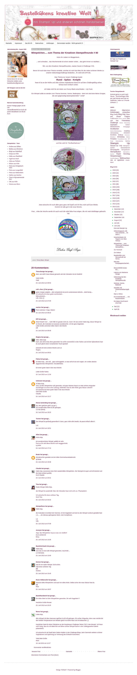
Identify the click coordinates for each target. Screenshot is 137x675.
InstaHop (127, 131)
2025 (114, 173)
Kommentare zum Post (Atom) (48, 655)
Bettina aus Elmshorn (16, 149)
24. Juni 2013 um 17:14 (43, 448)
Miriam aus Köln (14, 163)
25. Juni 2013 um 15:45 (43, 573)
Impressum (18, 43)
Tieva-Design (40, 271)
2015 (114, 201)
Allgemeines (126, 110)
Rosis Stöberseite (42, 580)
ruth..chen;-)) (40, 289)
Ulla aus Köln (13, 181)
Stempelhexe (40, 506)
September (118, 217)
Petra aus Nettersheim (16, 172)
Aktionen (113, 110)
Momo (38, 611)
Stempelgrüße (114, 149)
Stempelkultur (115, 152)
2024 (114, 176)
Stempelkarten (125, 149)
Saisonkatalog (119, 141)
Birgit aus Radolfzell (15, 151)
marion (38, 307)
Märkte (128, 137)
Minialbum (112, 137)
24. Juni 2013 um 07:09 (43, 301)
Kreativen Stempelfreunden (61, 66)
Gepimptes (113, 125)
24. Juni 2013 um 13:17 (43, 396)
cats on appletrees (117, 160)
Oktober (117, 214)
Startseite (9, 43)
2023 (114, 178)
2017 (114, 195)
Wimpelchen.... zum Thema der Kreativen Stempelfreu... (121, 245)
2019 (114, 190)
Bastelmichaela (41, 546)
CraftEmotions (114, 118)
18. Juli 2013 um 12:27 (43, 643)
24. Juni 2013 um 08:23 (43, 313)
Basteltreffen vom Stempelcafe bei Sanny (120, 257)
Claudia (38, 468)
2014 (114, 204)
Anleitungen (50, 43)
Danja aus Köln (14, 154)
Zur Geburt (117, 252)
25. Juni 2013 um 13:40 (43, 555)
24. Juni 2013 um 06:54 (43, 283)
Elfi (37, 319)
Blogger (78, 670)
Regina (38, 337)
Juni (115, 226)
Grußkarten (114, 129)
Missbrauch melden (118, 315)
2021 (114, 184)
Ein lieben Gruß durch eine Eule (121, 302)
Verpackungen (115, 156)
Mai (115, 306)
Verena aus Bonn (14, 184)
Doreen (38, 562)
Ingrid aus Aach (14, 158)
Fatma (38, 359)
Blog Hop (121, 114)
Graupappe (126, 126)
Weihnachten (125, 158)
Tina (37, 484)
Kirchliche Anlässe (116, 135)
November (117, 212)
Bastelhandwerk (41, 596)
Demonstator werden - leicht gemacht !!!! (70, 43)
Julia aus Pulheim (14, 161)
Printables (113, 139)
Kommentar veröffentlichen (42, 647)
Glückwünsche (115, 126)
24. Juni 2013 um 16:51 (43, 428)
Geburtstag (127, 122)
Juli (115, 223)
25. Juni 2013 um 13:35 (43, 539)
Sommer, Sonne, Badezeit (119, 284)
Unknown (39, 381)
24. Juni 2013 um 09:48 (43, 330)
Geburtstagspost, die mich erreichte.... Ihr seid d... (121, 232)
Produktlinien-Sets (122, 139)
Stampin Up (120, 143)
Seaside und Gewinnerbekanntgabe (121, 289)
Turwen (38, 419)
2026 (114, 170)
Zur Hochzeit (118, 250)
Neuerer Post (36, 651)
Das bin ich (28, 43)
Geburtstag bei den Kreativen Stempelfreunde (120, 278)
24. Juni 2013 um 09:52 (43, 352)
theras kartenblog (42, 403)
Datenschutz (39, 43)
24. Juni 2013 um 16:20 (43, 412)
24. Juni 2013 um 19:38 (43, 462)
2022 (114, 181)
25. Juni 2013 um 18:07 (43, 589)
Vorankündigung (114, 158)
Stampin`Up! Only (116, 145)
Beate (38, 454)
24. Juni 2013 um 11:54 (43, 374)
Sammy (127, 141)
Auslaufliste (126, 112)
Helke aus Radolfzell (15, 156)
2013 (114, 206)
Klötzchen (127, 135)
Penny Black (40, 260)
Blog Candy (114, 114)
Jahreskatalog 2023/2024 (120, 133)
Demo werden (122, 118)
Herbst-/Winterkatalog (115, 131)
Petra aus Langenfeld (16, 170)
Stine (37, 434)
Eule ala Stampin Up (120, 228)
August (116, 220)
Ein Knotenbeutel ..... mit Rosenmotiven (122, 297)
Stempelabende (125, 148)
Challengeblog (92, 82)
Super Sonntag (123, 154)
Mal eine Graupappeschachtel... (121, 263)
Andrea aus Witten (15, 146)
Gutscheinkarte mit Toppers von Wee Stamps (120, 239)
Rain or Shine (118, 294)
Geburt (121, 122)
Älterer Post (101, 651)
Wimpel (47, 260)
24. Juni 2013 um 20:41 (43, 478)
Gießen (128, 125)
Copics (127, 116)
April (115, 309)
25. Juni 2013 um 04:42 (43, 500)
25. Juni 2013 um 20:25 (43, 605)
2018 (114, 192)
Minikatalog (121, 137)
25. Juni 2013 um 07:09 (43, 524)
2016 (114, 198)
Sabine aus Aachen (15, 175)
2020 (114, 187)
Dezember (117, 209)
